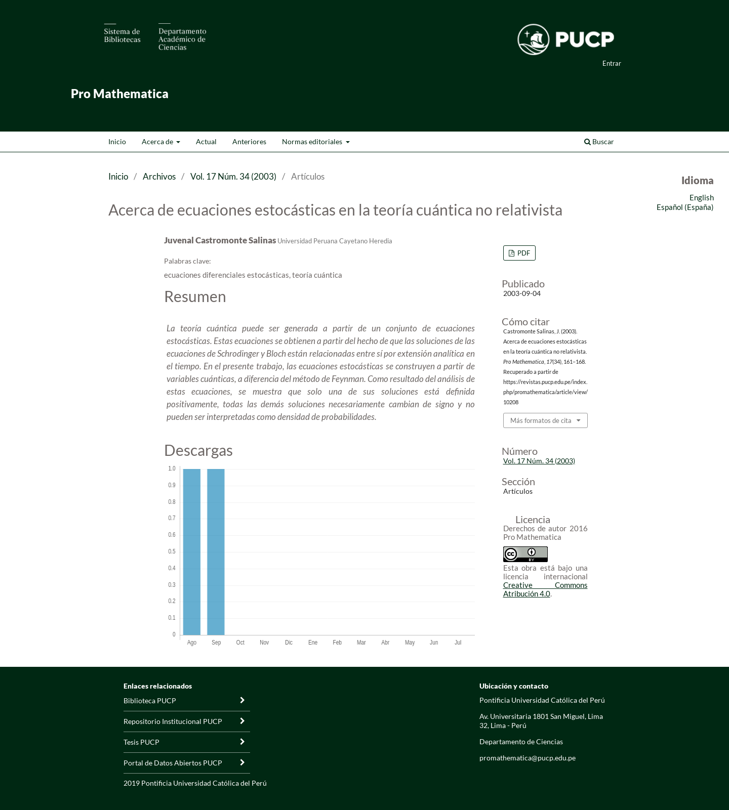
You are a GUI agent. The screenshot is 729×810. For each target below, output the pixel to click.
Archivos (159, 176)
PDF (523, 253)
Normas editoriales (313, 141)
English (702, 197)
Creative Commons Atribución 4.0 (545, 589)
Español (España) (685, 206)
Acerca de (158, 141)
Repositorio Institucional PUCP (173, 721)
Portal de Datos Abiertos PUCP (173, 762)
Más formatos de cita (541, 420)
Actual (206, 141)
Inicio (117, 141)
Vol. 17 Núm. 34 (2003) (233, 176)
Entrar (611, 63)
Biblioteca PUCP (150, 700)
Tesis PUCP (141, 742)
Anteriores (249, 141)
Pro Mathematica (120, 93)
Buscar (599, 141)
